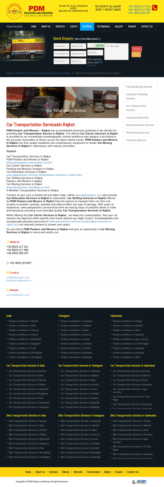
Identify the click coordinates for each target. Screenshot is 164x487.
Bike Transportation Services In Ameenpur (133, 454)
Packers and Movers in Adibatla (128, 325)
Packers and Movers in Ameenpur (129, 348)
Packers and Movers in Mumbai (23, 321)
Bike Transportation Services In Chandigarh (29, 457)
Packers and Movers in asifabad (76, 343)
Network (87, 26)
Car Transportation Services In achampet (80, 371)
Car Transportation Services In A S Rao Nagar (131, 398)
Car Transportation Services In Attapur (131, 371)
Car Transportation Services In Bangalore (28, 393)
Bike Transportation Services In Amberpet (133, 458)
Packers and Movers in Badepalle (76, 357)
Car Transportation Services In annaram (80, 384)
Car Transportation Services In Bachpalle (80, 402)
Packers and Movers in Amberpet (128, 352)
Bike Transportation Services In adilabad (80, 425)
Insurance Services (136, 140)
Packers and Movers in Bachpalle (76, 352)
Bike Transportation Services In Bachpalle (80, 452)
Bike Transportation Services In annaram (80, 434)
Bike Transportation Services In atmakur (80, 448)
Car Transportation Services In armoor (79, 389)
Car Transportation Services (136, 108)
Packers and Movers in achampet (77, 321)
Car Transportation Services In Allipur (78, 380)
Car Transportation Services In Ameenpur (132, 404)
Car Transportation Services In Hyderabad (29, 389)
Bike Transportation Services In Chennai (28, 430)
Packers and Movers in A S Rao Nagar (131, 343)
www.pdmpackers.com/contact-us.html (29, 162)
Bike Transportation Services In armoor (79, 439)
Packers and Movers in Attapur (127, 321)
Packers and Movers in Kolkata (23, 334)
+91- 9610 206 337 (139, 13)
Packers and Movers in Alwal (126, 330)
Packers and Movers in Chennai (24, 330)
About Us (45, 26)
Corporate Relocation (137, 117)
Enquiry (132, 26)
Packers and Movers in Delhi (22, 325)
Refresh (94, 64)
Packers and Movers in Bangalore (25, 343)
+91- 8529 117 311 (139, 6)
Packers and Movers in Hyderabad (25, 339)
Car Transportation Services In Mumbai (27, 371)
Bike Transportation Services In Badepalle (80, 457)
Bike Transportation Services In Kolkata (28, 434)
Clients (73, 26)
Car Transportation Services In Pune (26, 398)
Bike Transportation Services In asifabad (80, 443)
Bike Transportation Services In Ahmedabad (29, 452)
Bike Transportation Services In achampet (81, 421)
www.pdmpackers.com (88, 195)
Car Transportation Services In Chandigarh (29, 407)
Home (33, 26)
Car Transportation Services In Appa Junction (130, 390)
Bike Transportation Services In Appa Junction (130, 440)
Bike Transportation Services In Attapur (132, 421)
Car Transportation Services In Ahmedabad (29, 402)
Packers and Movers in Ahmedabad (25, 352)
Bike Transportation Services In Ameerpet (133, 434)
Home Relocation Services (140, 125)
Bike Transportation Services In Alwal (131, 430)
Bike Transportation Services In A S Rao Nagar (132, 448)
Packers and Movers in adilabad (76, 325)
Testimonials (103, 26)
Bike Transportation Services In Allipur (79, 430)
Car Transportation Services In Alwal (130, 380)
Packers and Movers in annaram (76, 334)
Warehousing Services (138, 132)
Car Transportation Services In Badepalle (80, 407)
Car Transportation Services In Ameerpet (132, 384)
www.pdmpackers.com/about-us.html (28, 187)
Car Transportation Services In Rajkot (50, 73)
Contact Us (147, 26)
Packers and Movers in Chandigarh (25, 357)
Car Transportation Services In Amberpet (132, 408)
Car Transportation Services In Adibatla (131, 375)
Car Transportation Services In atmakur (80, 398)
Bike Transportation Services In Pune (26, 448)
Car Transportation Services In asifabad (80, 393)
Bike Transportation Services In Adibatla (132, 425)
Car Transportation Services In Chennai (27, 380)
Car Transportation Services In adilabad (79, 375)
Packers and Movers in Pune (22, 348)
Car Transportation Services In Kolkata (27, 384)
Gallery (119, 26)
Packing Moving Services (139, 86)
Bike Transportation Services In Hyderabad (29, 439)
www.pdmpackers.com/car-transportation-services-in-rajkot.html (44, 175)
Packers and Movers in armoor (75, 339)
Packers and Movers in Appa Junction (131, 339)
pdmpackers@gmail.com (18, 280)
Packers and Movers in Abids (126, 357)
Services (60, 26)
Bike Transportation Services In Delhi (26, 425)
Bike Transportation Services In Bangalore (29, 443)
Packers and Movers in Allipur (75, 330)
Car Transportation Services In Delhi (26, 375)
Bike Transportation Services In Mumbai (28, 421)
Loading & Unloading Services (136, 96)
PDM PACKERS (14, 26)
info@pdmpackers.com (18, 277)
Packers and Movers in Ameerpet (128, 334)
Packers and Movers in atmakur (76, 348)
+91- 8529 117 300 (139, 9)
